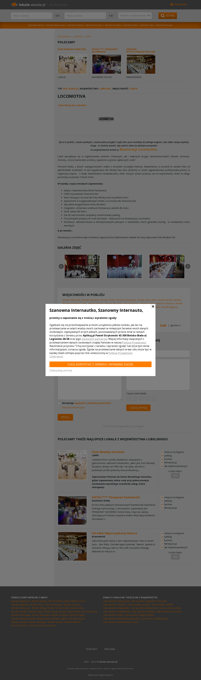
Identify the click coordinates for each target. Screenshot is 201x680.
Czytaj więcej (56, 356)
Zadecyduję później (60, 370)
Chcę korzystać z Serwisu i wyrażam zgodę (100, 364)
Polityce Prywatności (134, 342)
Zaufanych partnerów (94, 339)
